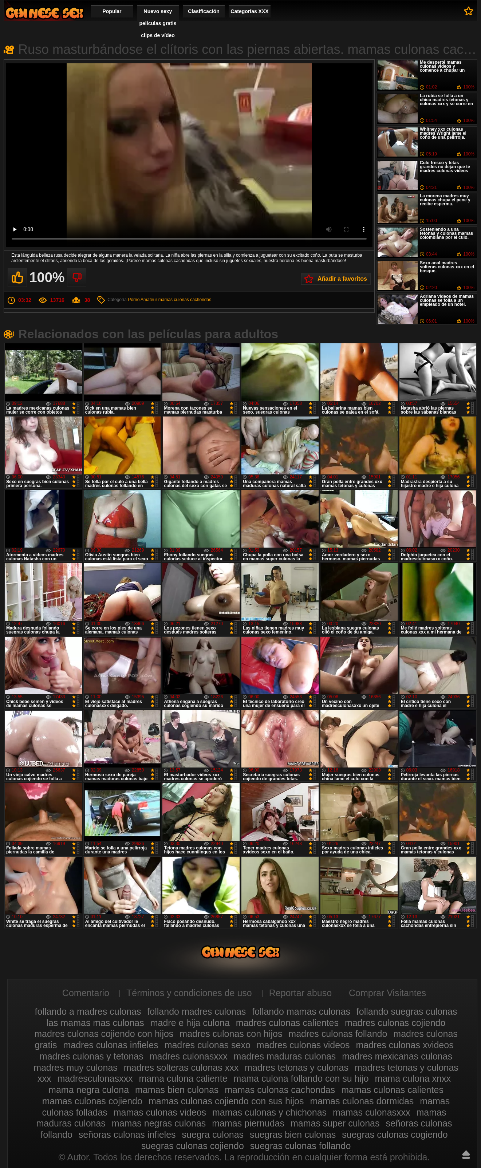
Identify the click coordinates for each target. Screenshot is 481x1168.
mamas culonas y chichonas (269, 1112)
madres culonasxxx (189, 1056)
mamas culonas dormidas (362, 1101)
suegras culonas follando (300, 1146)
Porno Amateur (142, 299)
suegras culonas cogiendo (395, 1134)
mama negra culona (88, 1090)
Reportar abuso (300, 993)
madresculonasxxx (95, 1078)
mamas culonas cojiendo (92, 1101)
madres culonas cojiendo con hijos (103, 1034)
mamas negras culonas (159, 1123)
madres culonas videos (303, 1045)
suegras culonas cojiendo (192, 1146)
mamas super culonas (335, 1123)
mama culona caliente (183, 1078)
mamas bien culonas (176, 1090)
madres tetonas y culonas (296, 1067)
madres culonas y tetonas (91, 1056)
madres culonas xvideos (404, 1045)
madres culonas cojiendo (395, 1023)
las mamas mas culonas (95, 1023)
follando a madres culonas (88, 1011)
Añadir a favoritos (342, 279)
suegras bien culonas (293, 1134)
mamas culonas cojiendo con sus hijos (226, 1101)
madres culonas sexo (208, 1045)
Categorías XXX (249, 11)
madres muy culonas (75, 1067)
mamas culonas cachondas (184, 299)
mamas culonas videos (160, 1112)
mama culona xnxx (413, 1078)
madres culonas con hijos (231, 1034)
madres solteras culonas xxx (181, 1067)
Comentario (85, 993)
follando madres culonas (196, 1011)
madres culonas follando (337, 1034)
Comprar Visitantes (387, 993)
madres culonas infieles (110, 1045)
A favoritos (468, 11)
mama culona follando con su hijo (301, 1078)
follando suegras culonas (406, 1011)
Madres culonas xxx (44, 12)
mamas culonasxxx (371, 1112)
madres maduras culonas (285, 1056)
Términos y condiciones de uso (189, 993)
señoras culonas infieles (127, 1134)
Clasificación (203, 11)
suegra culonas (213, 1134)
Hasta (466, 1154)
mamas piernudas (248, 1123)
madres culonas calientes (287, 1023)
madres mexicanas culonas (397, 1056)
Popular (111, 11)
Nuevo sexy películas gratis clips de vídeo (158, 23)
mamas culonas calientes (392, 1090)
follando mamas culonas (301, 1011)
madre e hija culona (190, 1023)
